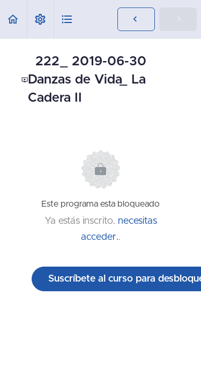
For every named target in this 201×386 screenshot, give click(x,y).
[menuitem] (40, 19)
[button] (13, 19)
